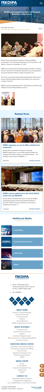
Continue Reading (35, 160)
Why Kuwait (12, 29)
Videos (10, 264)
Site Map (4, 389)
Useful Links (11, 253)
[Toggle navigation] (41, 3)
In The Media (12, 230)
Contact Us (20, 389)
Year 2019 (4, 29)
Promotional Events (23, 29)
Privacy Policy (12, 389)
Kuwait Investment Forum (16, 241)
